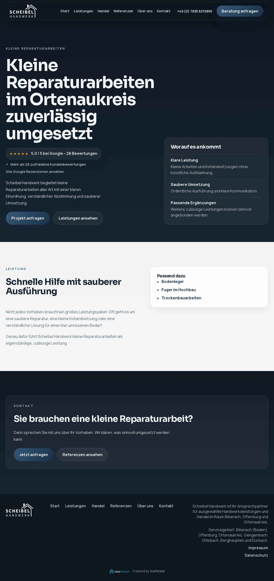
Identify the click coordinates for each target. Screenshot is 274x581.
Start (65, 11)
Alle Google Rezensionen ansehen (35, 171)
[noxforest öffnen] (119, 571)
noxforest (157, 571)
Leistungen (83, 11)
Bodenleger (173, 282)
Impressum (258, 547)
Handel (103, 11)
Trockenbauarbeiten (181, 299)
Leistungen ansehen (78, 218)
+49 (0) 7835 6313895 (194, 11)
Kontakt (163, 11)
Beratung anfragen (240, 11)
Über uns (145, 11)
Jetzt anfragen (33, 455)
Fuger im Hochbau (179, 291)
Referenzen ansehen (83, 455)
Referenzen (123, 11)
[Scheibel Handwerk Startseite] (23, 11)
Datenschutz (256, 555)
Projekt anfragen (27, 218)
